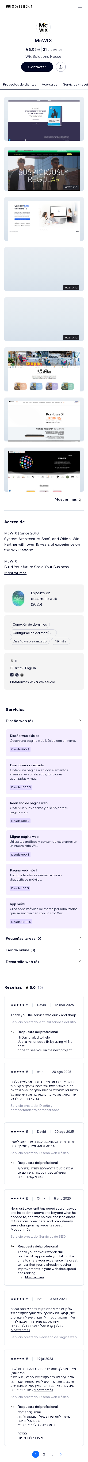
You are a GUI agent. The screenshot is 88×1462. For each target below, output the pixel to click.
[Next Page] (61, 1454)
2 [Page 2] (44, 1454)
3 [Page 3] (53, 1454)
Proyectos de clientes (19, 84)
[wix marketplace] (19, 6)
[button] (44, 119)
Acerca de (49, 84)
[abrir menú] (80, 6)
